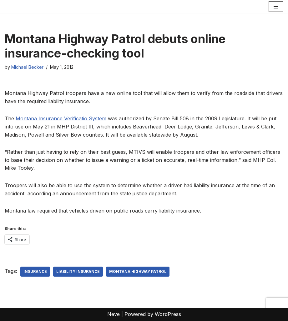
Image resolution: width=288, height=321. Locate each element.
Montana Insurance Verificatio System (61, 118)
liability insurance (78, 271)
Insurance (35, 271)
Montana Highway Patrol (137, 271)
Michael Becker (27, 67)
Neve (113, 314)
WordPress (168, 314)
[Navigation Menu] (276, 6)
